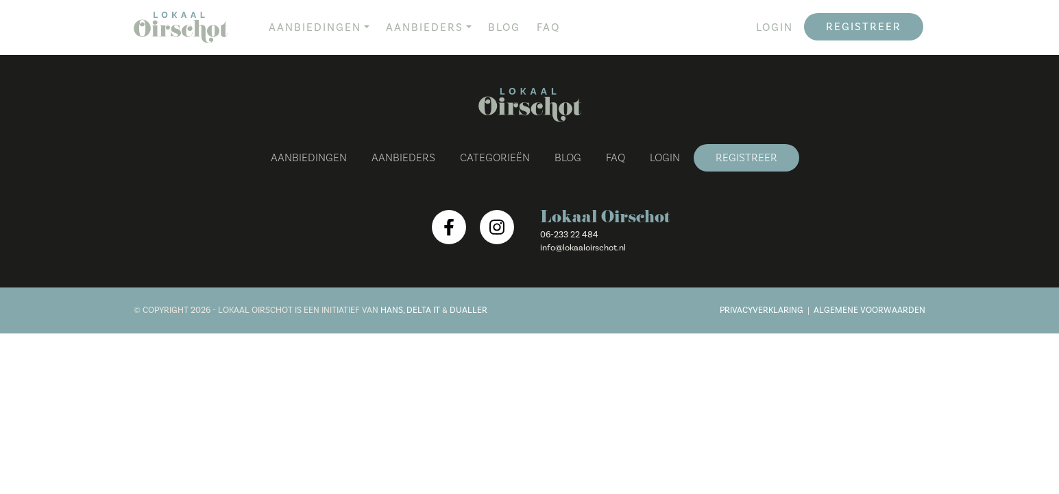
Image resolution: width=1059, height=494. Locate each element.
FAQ (548, 27)
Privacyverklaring (761, 310)
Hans (391, 310)
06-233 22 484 (569, 234)
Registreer (863, 27)
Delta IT (423, 310)
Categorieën (495, 158)
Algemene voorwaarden (869, 310)
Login (774, 27)
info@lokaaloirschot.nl (583, 247)
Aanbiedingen (315, 27)
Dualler (468, 310)
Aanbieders (424, 27)
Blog (504, 27)
